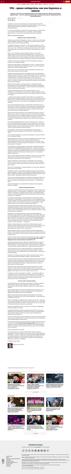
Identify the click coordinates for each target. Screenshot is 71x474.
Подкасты (40, 4)
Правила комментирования (29, 367)
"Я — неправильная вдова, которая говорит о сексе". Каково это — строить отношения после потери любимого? (16, 427)
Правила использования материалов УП (13, 458)
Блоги (50, 4)
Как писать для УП (9, 463)
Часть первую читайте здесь (17, 35)
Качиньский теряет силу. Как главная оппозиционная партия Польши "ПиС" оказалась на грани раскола (35, 427)
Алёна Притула (57, 464)
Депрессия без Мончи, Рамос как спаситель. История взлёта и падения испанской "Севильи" (34, 409)
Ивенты (36, 4)
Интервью (32, 4)
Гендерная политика (9, 461)
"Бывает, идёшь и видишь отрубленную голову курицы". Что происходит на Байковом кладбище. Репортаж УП (35, 386)
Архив (53, 4)
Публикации (23, 4)
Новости (18, 4)
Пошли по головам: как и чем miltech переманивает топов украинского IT (53, 409)
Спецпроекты (45, 4)
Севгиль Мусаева (44, 464)
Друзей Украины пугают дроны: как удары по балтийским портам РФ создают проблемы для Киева (54, 386)
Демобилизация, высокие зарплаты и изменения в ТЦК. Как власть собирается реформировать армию (16, 386)
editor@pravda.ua (30, 465)
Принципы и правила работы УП (11, 462)
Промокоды (8, 466)
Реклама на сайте (9, 456)
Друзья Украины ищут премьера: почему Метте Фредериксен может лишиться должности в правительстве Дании (16, 409)
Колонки (28, 4)
